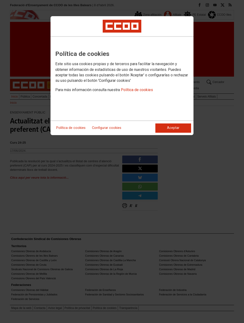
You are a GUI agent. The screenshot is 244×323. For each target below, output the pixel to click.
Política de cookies (137, 90)
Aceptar (173, 128)
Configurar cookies (106, 128)
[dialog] (122, 75)
